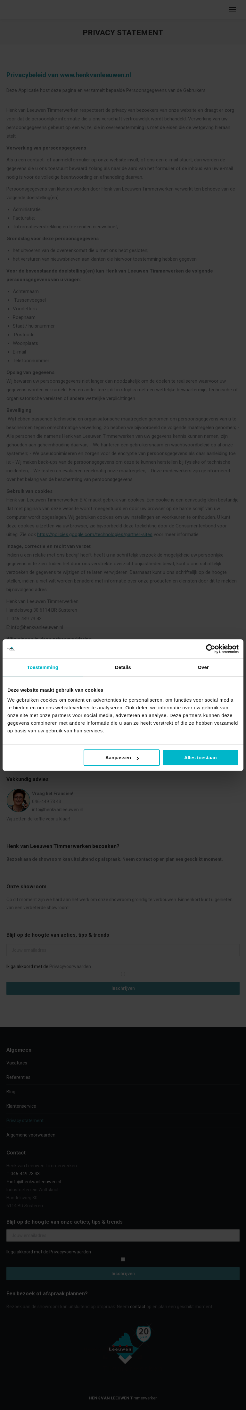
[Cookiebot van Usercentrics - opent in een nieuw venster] (211, 649)
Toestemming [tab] (43, 667)
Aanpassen (122, 757)
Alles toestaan (200, 757)
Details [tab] (123, 667)
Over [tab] (203, 667)
